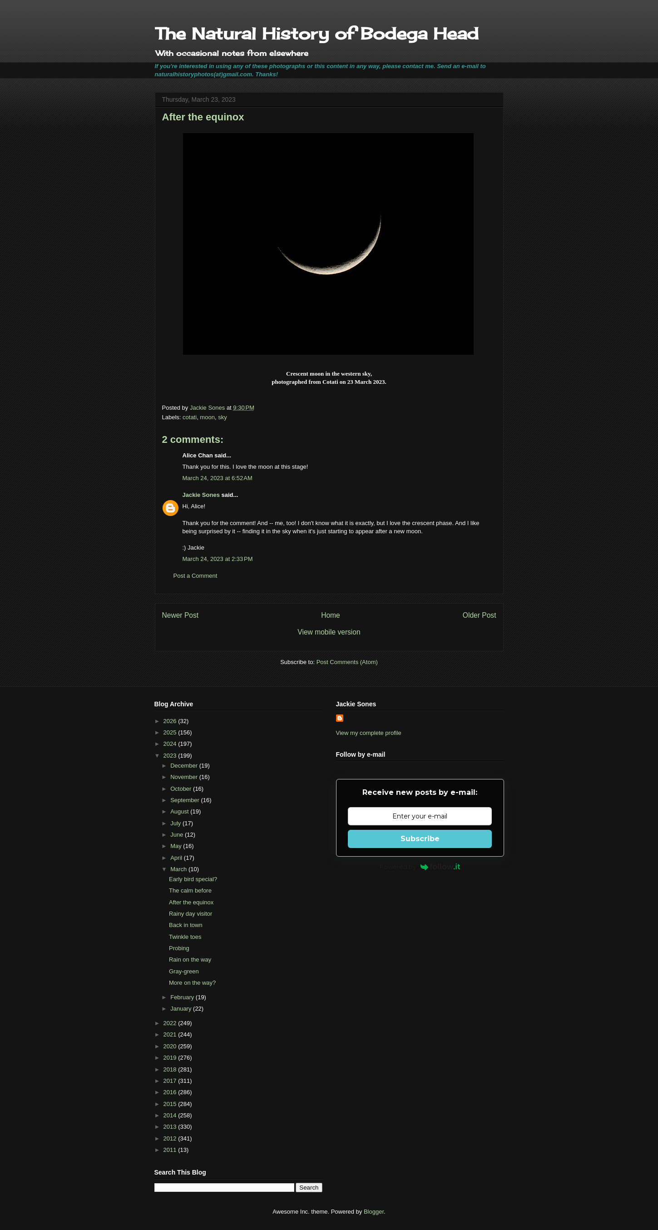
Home (330, 615)
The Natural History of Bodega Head (317, 34)
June (177, 834)
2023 (170, 755)
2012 (170, 1138)
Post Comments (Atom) (347, 662)
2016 (170, 1092)
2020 (170, 1046)
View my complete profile (368, 732)
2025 (170, 732)
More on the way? (192, 982)
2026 (170, 721)
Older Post (479, 615)
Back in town (186, 925)
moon (207, 417)
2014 (170, 1115)
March (179, 869)
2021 (170, 1034)
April (177, 857)
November (184, 777)
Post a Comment (195, 575)
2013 (170, 1126)
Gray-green (184, 971)
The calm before (190, 890)
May (176, 846)
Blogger (374, 1211)
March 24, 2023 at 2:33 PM (218, 558)
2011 (170, 1149)
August (180, 811)
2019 (170, 1057)
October (181, 788)
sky (222, 417)
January (181, 1008)
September (185, 800)
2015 (170, 1104)
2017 (170, 1080)
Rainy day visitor (190, 913)
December (184, 765)
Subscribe (420, 838)
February (183, 997)
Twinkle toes (185, 936)
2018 (170, 1069)
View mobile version (328, 632)
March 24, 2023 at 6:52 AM (217, 478)
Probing (179, 948)
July (176, 823)
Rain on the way (190, 959)
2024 (170, 743)
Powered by (420, 866)
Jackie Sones (201, 494)
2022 (170, 1023)
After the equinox (191, 902)
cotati (190, 417)
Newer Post (180, 615)
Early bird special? (193, 879)
